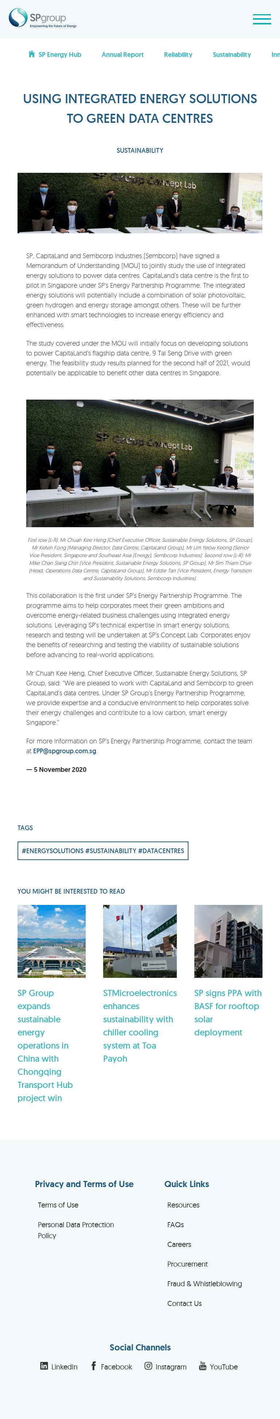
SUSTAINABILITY (140, 150)
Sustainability (232, 54)
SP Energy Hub (54, 54)
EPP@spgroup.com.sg (64, 751)
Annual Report (123, 54)
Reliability (178, 54)
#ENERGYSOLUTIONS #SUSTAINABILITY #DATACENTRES (103, 851)
